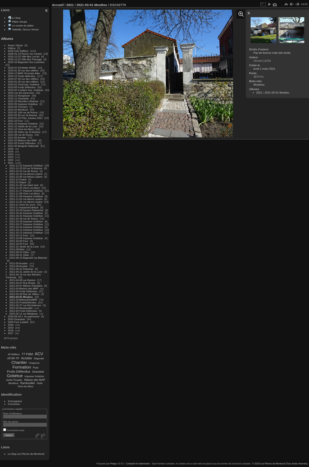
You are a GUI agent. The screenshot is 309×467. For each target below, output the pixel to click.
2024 (11, 154)
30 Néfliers (14, 354)
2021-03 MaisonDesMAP (23, 299)
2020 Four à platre (18, 322)
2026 (11, 148)
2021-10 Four (15, 120)
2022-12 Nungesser (19, 95)
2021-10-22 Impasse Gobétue (26, 215)
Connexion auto (13, 430)
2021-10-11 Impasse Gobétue (26, 232)
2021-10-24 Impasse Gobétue (26, 213)
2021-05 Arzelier (17, 137)
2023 (11, 157)
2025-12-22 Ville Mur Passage (25, 59)
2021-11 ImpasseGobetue (24, 207)
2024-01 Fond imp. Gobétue (23, 84)
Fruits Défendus (18, 371)
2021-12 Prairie (18, 179)
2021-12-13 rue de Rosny (23, 171)
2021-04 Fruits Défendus (23, 291)
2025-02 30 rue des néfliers (23, 70)
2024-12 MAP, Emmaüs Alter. (24, 73)
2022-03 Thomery (18, 106)
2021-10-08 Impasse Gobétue (26, 238)
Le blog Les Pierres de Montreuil (26, 453)
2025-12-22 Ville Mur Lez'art (23, 56)
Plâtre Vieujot (19, 21)
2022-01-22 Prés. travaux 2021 (25, 118)
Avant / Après (15, 45)
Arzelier (26, 358)
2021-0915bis (17, 249)
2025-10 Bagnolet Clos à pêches (26, 62)
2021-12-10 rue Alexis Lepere (25, 173)
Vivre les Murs (25, 386)
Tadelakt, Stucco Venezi (25, 29)
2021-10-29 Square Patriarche (26, 210)
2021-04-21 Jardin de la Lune (25, 271)
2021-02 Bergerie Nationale (23, 145)
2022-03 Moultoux (18, 109)
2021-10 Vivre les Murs (21, 129)
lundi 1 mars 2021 (264, 68)
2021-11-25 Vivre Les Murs (24, 187)
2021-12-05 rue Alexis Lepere (25, 176)
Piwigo (113, 463)
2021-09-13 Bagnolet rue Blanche (28, 257)
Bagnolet (39, 358)
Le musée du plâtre (23, 25)
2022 (11, 159)
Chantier (19, 362)
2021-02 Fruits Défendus (23, 310)
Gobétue (15, 375)
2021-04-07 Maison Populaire (25, 285)
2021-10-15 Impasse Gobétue (26, 227)
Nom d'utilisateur (12, 413)
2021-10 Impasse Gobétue (23, 123)
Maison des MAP (34, 379)
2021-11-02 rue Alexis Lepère (25, 199)
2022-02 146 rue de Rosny (23, 112)
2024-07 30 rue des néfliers (23, 78)
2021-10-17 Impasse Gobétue (26, 224)
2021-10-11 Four (18, 235)
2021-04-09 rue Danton (22, 280)
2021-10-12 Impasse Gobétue (26, 229)
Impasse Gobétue (34, 376)
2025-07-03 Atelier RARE (22, 67)
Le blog (16, 17)
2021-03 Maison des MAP (22, 140)
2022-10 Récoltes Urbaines (23, 101)
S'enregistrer (15, 401)
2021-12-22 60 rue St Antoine (25, 168)
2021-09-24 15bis (19, 252)
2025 (11, 151)
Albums (7, 38)
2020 (11, 324)
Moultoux (13, 383)
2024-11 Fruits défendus (21, 76)
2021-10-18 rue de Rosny (23, 218)
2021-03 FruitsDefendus (22, 302)
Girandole (38, 371)
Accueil (58, 5)
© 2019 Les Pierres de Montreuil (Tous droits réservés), (280, 463)
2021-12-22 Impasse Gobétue (26, 165)
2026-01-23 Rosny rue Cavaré (25, 53)
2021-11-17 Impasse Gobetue (26, 190)
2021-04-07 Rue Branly (22, 282)
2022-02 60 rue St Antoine (22, 115)
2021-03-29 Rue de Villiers (24, 294)
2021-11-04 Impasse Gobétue (26, 196)
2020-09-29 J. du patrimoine (23, 316)
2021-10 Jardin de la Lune (22, 126)
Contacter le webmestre (138, 463)
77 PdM (27, 354)
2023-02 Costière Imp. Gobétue (25, 90)
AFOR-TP (13, 358)
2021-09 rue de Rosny (20, 134)
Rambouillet (27, 383)
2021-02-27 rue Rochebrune (25, 305)
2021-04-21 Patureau (21, 268)
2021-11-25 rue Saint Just (23, 185)
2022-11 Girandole (18, 98)
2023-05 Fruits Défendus (22, 87)
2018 (11, 330)
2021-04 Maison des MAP (23, 288)
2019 (11, 327)
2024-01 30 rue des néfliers (23, 81)
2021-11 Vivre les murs (22, 204)
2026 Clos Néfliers (18, 50)
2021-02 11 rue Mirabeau (23, 313)
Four (35, 367)
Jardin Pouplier (14, 380)
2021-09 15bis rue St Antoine (24, 132)
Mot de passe (10, 421)
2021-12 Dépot (17, 182)
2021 (11, 162)
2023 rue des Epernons (21, 92)
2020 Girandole (16, 319)
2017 (11, 333)
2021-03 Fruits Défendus (22, 143)
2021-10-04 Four (18, 241)
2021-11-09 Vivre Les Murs (24, 193)
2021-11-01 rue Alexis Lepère (25, 201)
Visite (40, 383)
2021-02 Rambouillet (21, 308)
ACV (39, 354)
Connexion (14, 403)
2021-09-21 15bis (19, 254)
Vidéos (12, 48)
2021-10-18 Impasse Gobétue (26, 221)
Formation (21, 367)
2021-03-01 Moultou (21, 296)
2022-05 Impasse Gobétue (23, 104)
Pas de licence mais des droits (272, 52)
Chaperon (34, 363)
